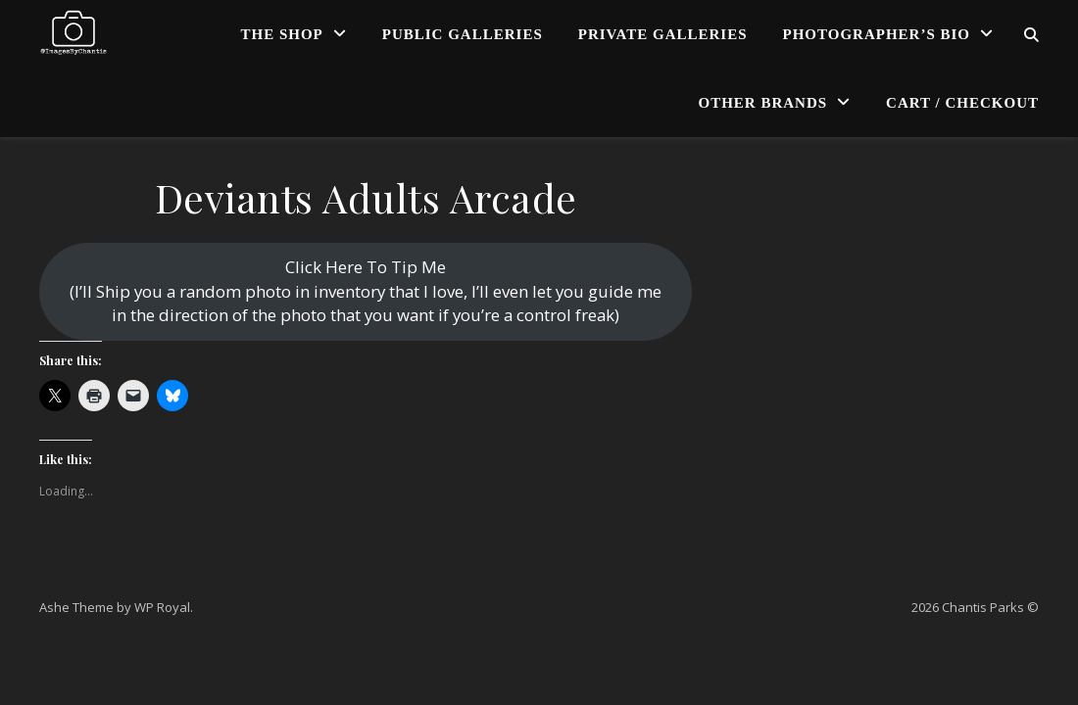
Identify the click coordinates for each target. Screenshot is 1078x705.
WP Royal (162, 607)
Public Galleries (462, 34)
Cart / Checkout (962, 103)
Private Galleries (663, 34)
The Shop (282, 34)
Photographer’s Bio (877, 34)
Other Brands (763, 103)
